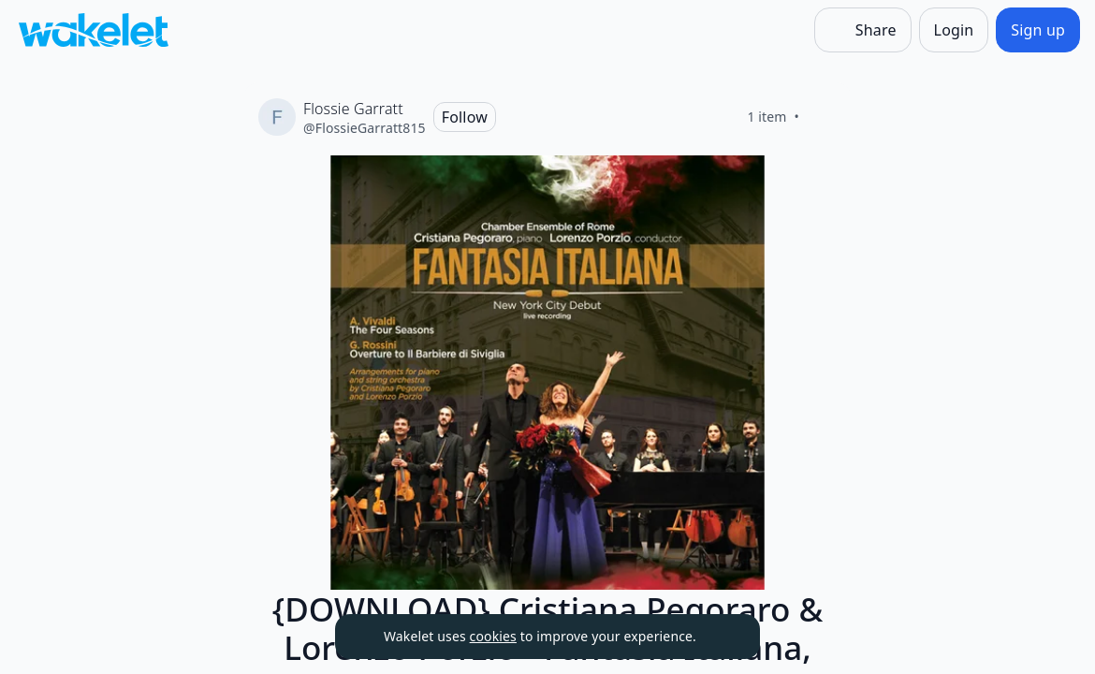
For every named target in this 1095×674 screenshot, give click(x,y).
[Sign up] (1038, 29)
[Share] (863, 29)
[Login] (954, 29)
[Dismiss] (722, 637)
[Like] (822, 117)
